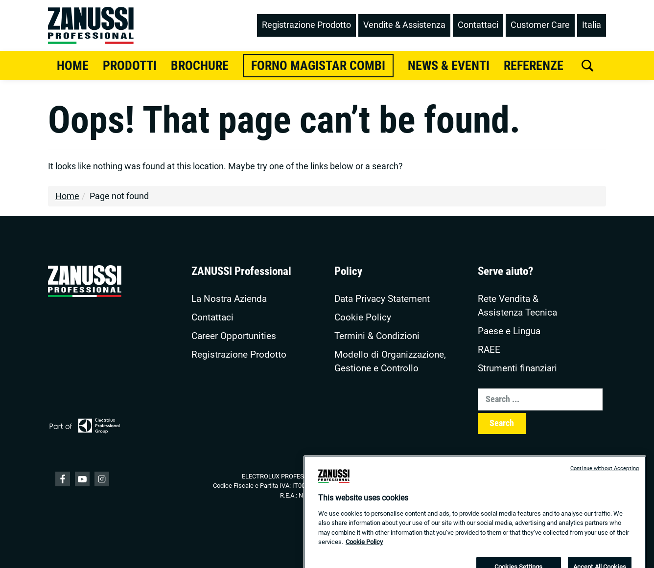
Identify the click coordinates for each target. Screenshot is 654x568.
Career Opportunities (233, 336)
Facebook (62, 479)
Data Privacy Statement (382, 299)
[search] (587, 65)
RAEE (489, 349)
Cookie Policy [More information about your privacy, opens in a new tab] (364, 550)
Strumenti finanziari (517, 368)
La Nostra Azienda (229, 299)
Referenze (533, 65)
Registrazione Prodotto (238, 354)
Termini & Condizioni (377, 336)
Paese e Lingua (509, 331)
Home (73, 65)
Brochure (200, 65)
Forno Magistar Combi (318, 65)
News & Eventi (449, 65)
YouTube (82, 479)
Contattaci (212, 317)
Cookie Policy (362, 317)
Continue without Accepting (604, 477)
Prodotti (130, 65)
